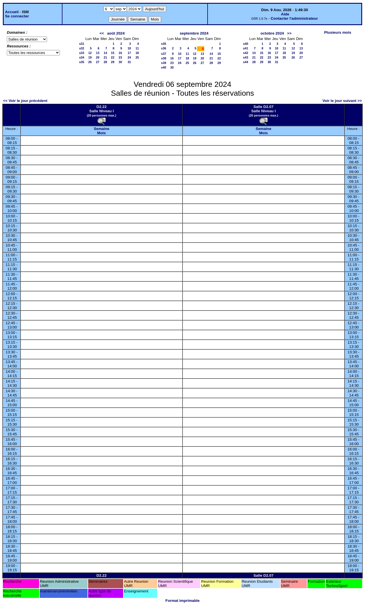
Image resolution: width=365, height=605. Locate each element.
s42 (245, 53)
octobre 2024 (272, 33)
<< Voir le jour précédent (25, 101)
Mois (101, 133)
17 (129, 53)
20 (98, 57)
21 (105, 57)
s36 (163, 48)
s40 (163, 67)
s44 (245, 62)
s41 (245, 48)
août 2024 (116, 33)
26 (90, 62)
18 (137, 53)
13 (98, 53)
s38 (163, 58)
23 (120, 57)
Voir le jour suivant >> (342, 101)
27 (98, 62)
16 (120, 53)
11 (137, 48)
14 (105, 53)
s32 (81, 48)
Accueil (12, 12)
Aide (285, 14)
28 (105, 62)
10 (129, 48)
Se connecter (17, 16)
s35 (81, 62)
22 (112, 57)
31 (129, 62)
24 (129, 57)
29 (112, 62)
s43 (245, 57)
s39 (163, 63)
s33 (81, 53)
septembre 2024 (194, 33)
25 (137, 57)
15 (112, 53)
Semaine (102, 129)
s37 (163, 53)
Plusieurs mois (337, 32)
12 (90, 53)
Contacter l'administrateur (294, 18)
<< (102, 33)
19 (90, 57)
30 (120, 62)
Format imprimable (182, 600)
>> (289, 33)
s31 (81, 43)
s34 (81, 57)
